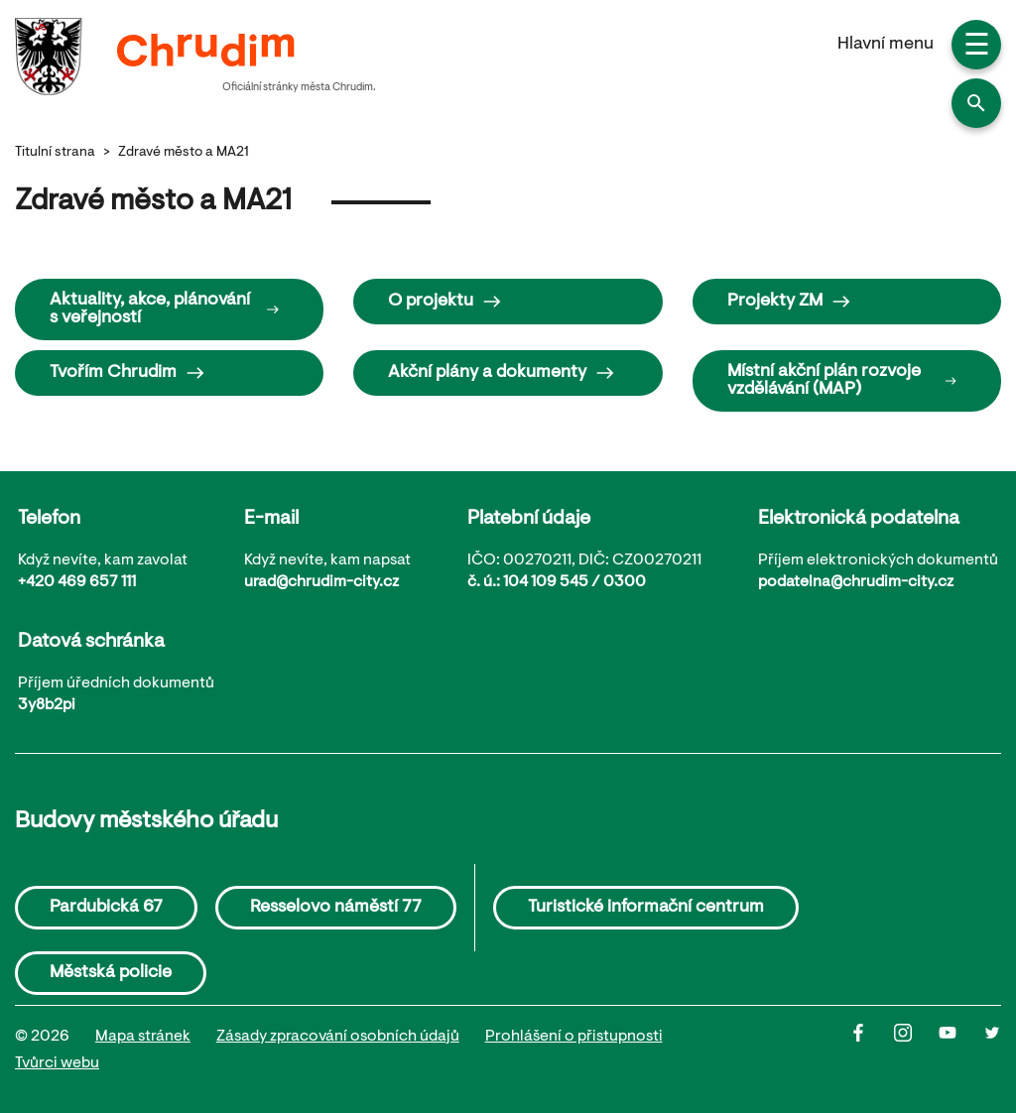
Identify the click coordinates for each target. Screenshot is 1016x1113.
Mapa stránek (142, 1037)
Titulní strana (55, 153)
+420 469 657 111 (77, 582)
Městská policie (111, 973)
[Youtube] (961, 1050)
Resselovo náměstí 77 (336, 908)
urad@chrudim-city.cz (321, 582)
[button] (976, 103)
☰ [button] (976, 47)
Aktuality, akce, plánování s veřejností (165, 309)
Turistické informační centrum (646, 908)
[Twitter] (992, 1050)
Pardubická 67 (106, 908)
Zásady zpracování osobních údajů (337, 1037)
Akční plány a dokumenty (501, 373)
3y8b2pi (46, 705)
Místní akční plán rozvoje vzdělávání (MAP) (842, 381)
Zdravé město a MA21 (183, 153)
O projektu (445, 301)
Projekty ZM (789, 301)
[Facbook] (871, 1050)
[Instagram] (916, 1050)
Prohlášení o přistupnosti (574, 1037)
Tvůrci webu (57, 1063)
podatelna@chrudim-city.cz (855, 582)
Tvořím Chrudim (127, 373)
